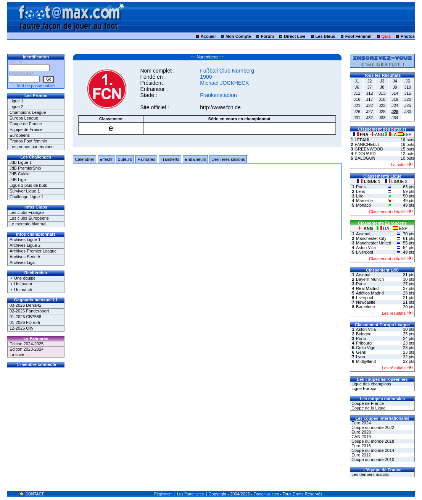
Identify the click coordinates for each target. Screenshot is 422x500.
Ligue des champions (370, 384)
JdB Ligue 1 (21, 162)
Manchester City (371, 238)
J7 (369, 87)
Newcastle (365, 302)
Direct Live (294, 36)
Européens (20, 135)
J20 (407, 99)
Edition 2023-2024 (26, 349)
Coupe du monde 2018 (372, 441)
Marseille (364, 200)
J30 (407, 111)
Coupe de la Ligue (367, 408)
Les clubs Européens (29, 218)
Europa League (24, 118)
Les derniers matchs (369, 474)
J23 (382, 105)
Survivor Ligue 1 (25, 191)
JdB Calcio (20, 174)
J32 (369, 117)
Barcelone (365, 306)
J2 (369, 81)
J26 (357, 111)
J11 (357, 93)
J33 (382, 117)
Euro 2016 (360, 445)
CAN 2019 (360, 436)
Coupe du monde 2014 (372, 450)
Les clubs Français (27, 212)
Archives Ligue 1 (25, 239)
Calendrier (84, 159)
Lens (360, 191)
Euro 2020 (360, 432)
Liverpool (364, 252)
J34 (394, 117)
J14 (394, 93)
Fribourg (364, 343)
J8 (382, 87)
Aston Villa (366, 247)
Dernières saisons (228, 159)
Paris (361, 186)
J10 (407, 87)
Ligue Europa (363, 388)
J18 (382, 99)
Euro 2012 (360, 455)
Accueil (208, 36)
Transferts (170, 159)
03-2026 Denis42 (26, 305)
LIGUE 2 (396, 181)
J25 (407, 105)
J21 (357, 105)
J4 (395, 81)
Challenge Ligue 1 (26, 196)
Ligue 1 (16, 101)
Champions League (28, 112)
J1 (357, 81)
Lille (360, 196)
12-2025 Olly (21, 328)
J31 (357, 117)
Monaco (363, 205)
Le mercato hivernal (28, 224)
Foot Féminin (358, 36)
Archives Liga (22, 262)
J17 (369, 99)
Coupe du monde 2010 (372, 459)
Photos (408, 36)
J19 (394, 99)
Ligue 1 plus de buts (28, 185)
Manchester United (373, 243)
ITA (391, 134)
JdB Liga (18, 179)
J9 (395, 87)
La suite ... (19, 354)
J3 (382, 81)
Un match (21, 289)
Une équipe (22, 278)
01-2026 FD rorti (25, 322)
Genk (361, 352)
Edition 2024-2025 (26, 343)
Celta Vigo (365, 347)
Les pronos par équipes (31, 146)
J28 (382, 111)
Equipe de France (26, 129)
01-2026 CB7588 (25, 316)
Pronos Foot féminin (28, 141)
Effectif (106, 159)
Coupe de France (26, 123)
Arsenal (363, 233)
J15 (407, 93)
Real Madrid (367, 288)
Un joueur (21, 284)
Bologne (363, 334)
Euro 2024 (360, 423)
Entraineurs (195, 159)
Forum (267, 36)
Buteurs (125, 159)
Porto (361, 338)
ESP (404, 134)
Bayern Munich (370, 279)
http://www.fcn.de (220, 107)
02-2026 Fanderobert (29, 311)
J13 (382, 93)
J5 (408, 81)
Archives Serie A (25, 256)
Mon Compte (238, 36)
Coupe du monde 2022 (372, 427)
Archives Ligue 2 (25, 245)
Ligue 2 (16, 106)
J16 (357, 99)
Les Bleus (325, 36)
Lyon (360, 356)
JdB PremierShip (25, 168)
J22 (369, 105)
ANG (377, 134)
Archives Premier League (33, 251)
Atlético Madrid (370, 293)
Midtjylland (366, 361)
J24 (394, 105)
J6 (357, 87)
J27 (369, 111)
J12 (369, 93)
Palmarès (146, 159)
